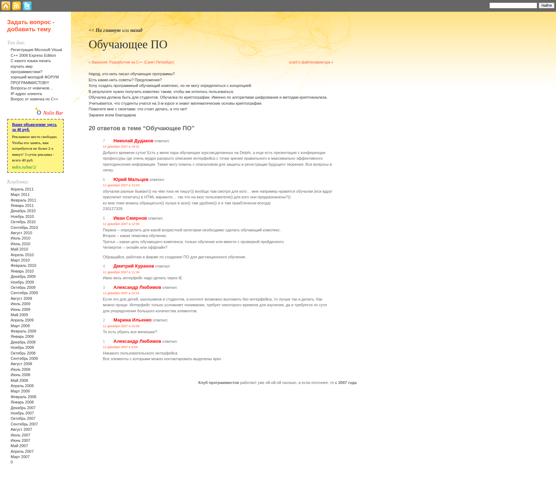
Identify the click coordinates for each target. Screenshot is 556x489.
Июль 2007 (20, 435)
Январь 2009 (22, 336)
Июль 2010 (20, 238)
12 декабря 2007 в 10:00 (121, 326)
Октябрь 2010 (23, 222)
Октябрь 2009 (23, 287)
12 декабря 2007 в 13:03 (121, 185)
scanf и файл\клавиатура (309, 62)
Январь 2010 (22, 271)
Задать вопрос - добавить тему (31, 26)
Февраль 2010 (23, 265)
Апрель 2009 (22, 320)
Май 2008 (19, 380)
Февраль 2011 (23, 200)
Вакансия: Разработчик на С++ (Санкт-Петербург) (132, 62)
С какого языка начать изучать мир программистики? (31, 66)
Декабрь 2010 (23, 211)
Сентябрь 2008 (24, 358)
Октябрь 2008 (23, 353)
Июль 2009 (20, 304)
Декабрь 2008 (23, 342)
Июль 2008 (20, 369)
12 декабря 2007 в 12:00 (121, 224)
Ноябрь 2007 (22, 413)
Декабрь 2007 (23, 408)
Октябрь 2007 (23, 418)
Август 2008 (21, 364)
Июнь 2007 (20, 440)
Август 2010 (21, 233)
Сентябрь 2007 (24, 424)
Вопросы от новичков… (32, 88)
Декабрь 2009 (23, 276)
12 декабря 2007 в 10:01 (121, 293)
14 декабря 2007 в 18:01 (121, 146)
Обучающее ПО (128, 44)
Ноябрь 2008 (22, 347)
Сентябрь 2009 (24, 293)
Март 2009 (20, 326)
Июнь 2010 (20, 244)
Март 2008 (20, 391)
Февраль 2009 (23, 331)
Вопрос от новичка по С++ (34, 99)
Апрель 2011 (22, 189)
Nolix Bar (53, 113)
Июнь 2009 (20, 309)
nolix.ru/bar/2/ (24, 167)
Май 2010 (19, 249)
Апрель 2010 (22, 255)
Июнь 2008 (20, 375)
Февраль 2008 (23, 397)
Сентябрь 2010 (24, 227)
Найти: (480, 5)
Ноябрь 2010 (22, 216)
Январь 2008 (22, 402)
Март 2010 (20, 260)
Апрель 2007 (22, 451)
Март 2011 (20, 194)
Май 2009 (19, 315)
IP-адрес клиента (26, 94)
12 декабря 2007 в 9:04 (120, 347)
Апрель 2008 (22, 386)
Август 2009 (21, 298)
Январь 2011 (22, 205)
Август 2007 (21, 429)
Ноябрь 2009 (22, 282)
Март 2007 (20, 457)
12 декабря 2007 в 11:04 (121, 272)
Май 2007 (19, 446)
